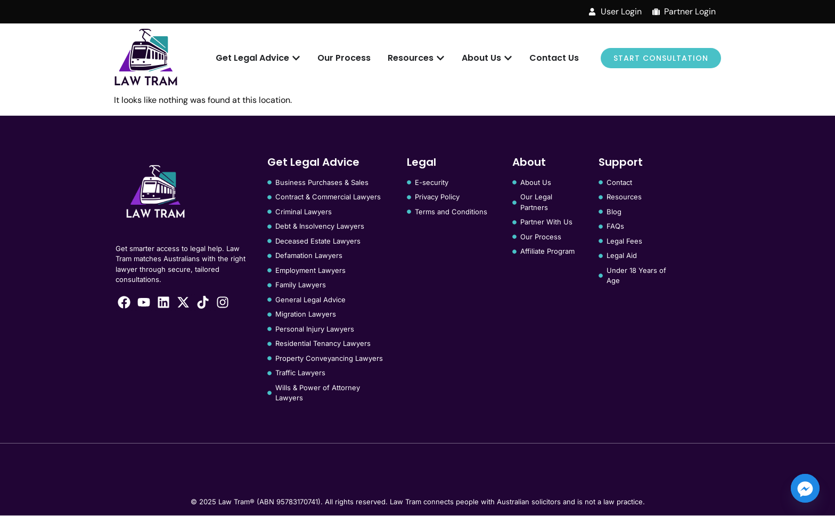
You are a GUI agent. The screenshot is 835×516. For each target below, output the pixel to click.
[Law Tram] (146, 58)
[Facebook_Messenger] (805, 488)
